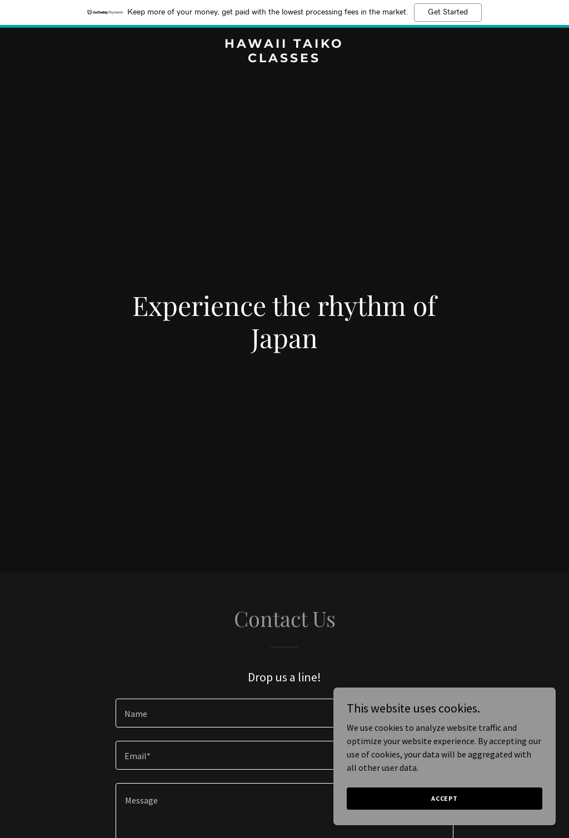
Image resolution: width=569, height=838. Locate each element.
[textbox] (284, 713)
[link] (284, 58)
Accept (444, 798)
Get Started (448, 12)
